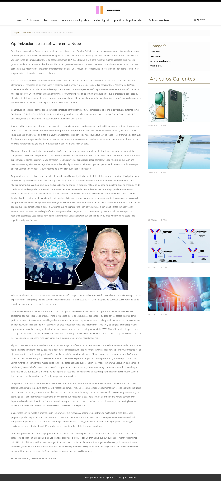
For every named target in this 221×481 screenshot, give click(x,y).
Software (33, 20)
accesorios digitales (75, 20)
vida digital (101, 20)
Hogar (16, 33)
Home (17, 20)
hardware (50, 20)
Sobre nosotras (159, 20)
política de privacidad (129, 20)
